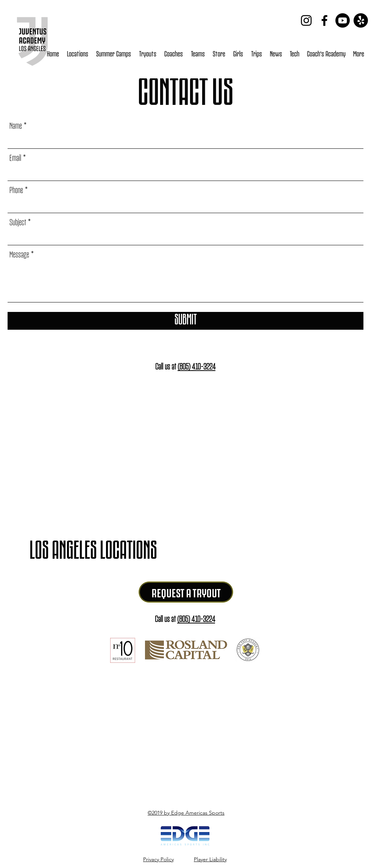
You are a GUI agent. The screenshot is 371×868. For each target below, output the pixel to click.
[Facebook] (324, 20)
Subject (17, 221)
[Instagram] (306, 20)
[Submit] (185, 321)
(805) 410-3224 (196, 365)
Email (15, 157)
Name (15, 124)
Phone (16, 189)
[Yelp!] (361, 20)
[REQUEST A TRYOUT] (186, 592)
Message (19, 253)
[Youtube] (342, 20)
